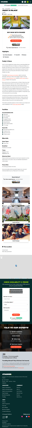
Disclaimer (4, 422)
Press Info (4, 405)
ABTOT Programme (6, 403)
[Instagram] (22, 416)
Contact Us (4, 382)
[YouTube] (29, 416)
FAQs (20, 340)
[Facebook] (26, 416)
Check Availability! (16, 40)
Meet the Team (19, 393)
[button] (25, 2)
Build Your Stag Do (16, 346)
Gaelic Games (22, 78)
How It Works (19, 391)
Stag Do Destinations (6, 387)
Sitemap (3, 401)
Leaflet (9, 278)
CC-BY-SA (24, 278)
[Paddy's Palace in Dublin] (16, 22)
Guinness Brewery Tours (11, 78)
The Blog (4, 396)
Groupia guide (21, 367)
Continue (16, 314)
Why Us (18, 389)
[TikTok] (24, 416)
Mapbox (30, 278)
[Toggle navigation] (30, 2)
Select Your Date (8, 296)
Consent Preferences (6, 411)
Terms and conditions (6, 423)
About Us (18, 387)
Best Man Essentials (6, 395)
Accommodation (7, 8)
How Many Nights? (9, 302)
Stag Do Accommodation (7, 391)
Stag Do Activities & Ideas (7, 389)
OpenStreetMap (17, 278)
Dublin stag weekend (17, 104)
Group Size (7, 307)
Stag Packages (5, 393)
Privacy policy (5, 420)
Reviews (18, 395)
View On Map (9, 14)
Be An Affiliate (5, 407)
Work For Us (19, 396)
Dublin (3, 8)
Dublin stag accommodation (12, 75)
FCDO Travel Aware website (9, 366)
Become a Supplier (6, 409)
